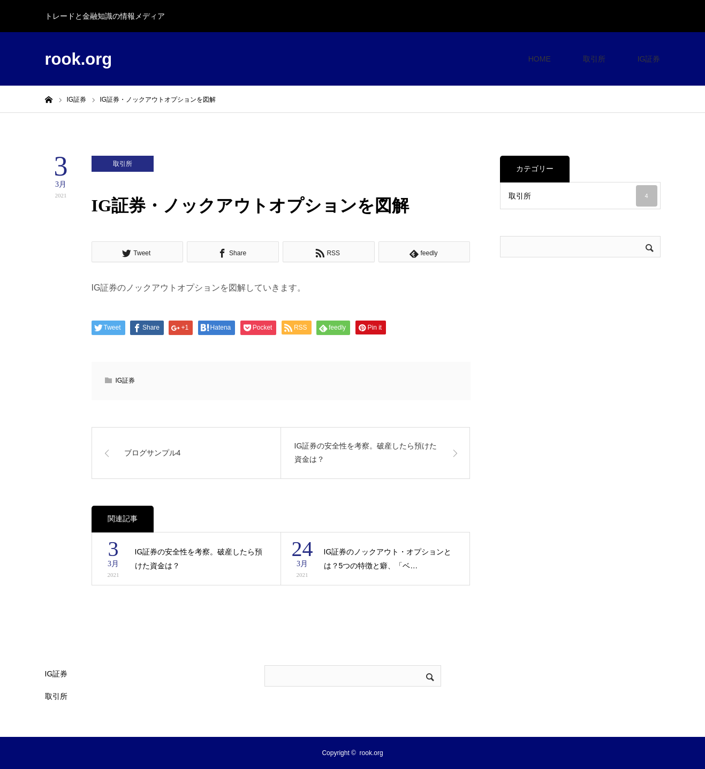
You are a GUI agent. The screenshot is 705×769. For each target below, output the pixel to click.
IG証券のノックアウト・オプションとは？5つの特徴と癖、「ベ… (388, 558)
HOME (539, 59)
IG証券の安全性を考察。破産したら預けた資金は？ (199, 558)
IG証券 (649, 59)
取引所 (594, 59)
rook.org (78, 59)
